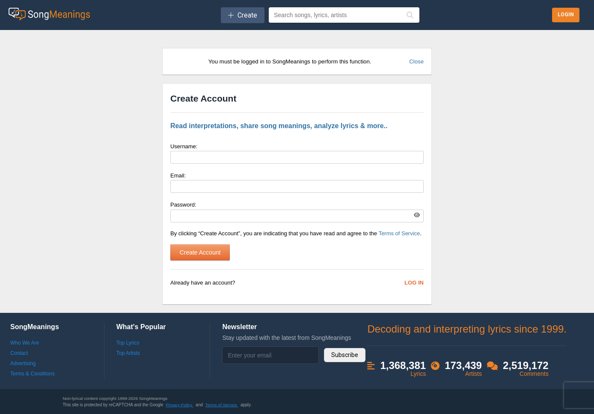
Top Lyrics (128, 343)
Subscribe (344, 354)
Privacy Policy (179, 404)
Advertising (23, 363)
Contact (19, 353)
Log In (414, 282)
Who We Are (24, 343)
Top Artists (128, 353)
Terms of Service (399, 233)
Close (416, 61)
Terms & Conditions (32, 374)
